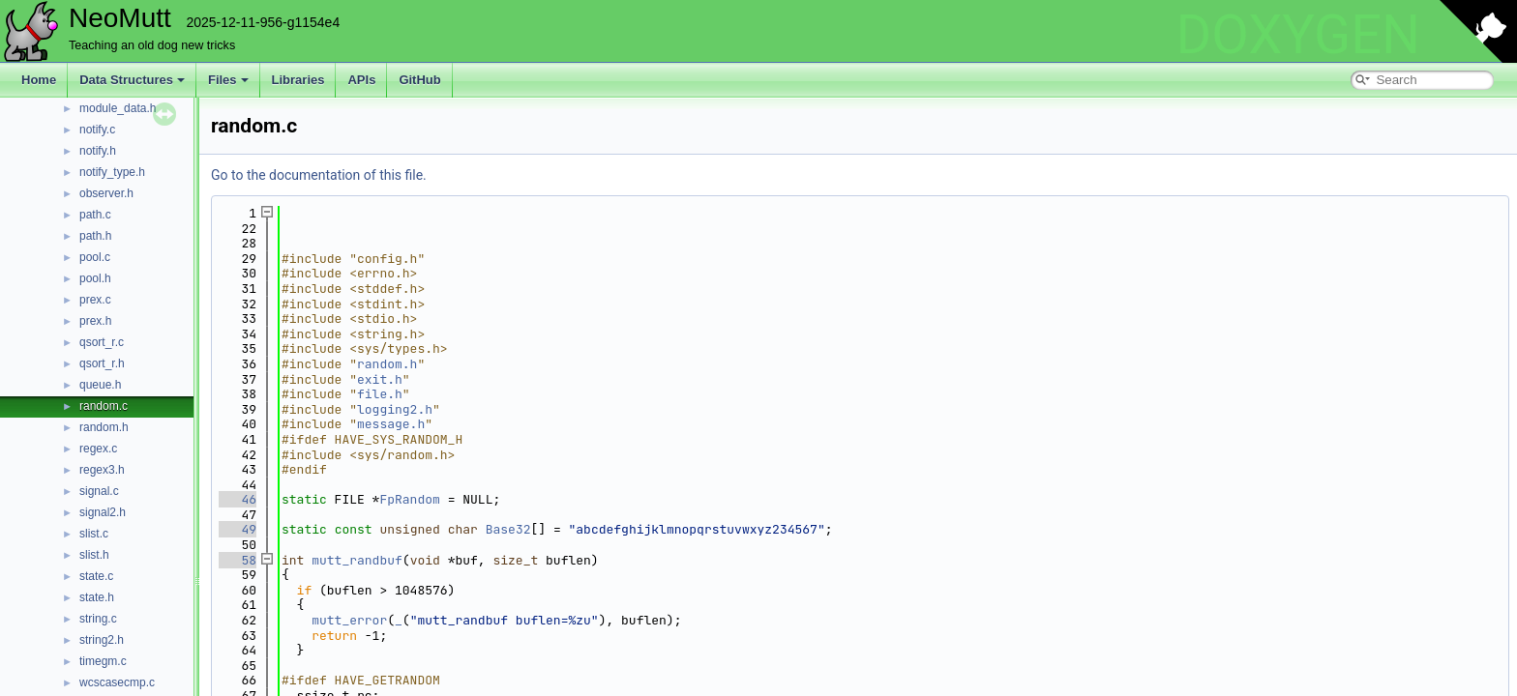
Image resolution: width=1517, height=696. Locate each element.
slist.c (93, 533)
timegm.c (103, 661)
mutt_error (349, 620)
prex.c (95, 299)
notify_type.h (112, 172)
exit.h (379, 379)
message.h (391, 424)
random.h (104, 427)
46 (237, 499)
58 (237, 560)
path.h (95, 236)
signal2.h (102, 512)
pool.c (94, 257)
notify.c (97, 129)
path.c (95, 214)
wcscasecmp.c (117, 682)
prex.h (95, 321)
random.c (103, 406)
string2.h (101, 640)
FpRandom (409, 499)
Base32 (508, 529)
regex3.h (102, 470)
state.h (96, 597)
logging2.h (394, 409)
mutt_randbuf (357, 560)
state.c (96, 576)
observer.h (106, 193)
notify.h (97, 151)
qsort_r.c (101, 342)
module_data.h (117, 108)
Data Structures (132, 79)
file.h (379, 394)
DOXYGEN (1297, 34)
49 (237, 529)
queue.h (100, 385)
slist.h (94, 555)
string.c (98, 618)
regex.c (98, 448)
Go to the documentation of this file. (319, 175)
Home (38, 79)
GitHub (419, 79)
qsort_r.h (102, 363)
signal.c (99, 491)
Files (228, 79)
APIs (361, 79)
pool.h (95, 278)
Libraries (298, 79)
